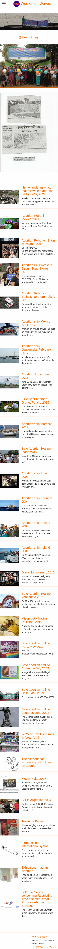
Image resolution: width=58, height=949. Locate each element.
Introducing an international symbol (35, 844)
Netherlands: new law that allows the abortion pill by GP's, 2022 (38, 191)
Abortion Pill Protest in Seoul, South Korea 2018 (37, 268)
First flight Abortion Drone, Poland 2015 (35, 400)
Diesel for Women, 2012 (38, 572)
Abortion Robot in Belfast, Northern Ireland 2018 (38, 297)
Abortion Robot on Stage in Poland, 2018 (39, 242)
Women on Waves (32, 3)
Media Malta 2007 (34, 778)
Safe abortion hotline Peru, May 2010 (36, 645)
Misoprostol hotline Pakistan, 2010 (34, 620)
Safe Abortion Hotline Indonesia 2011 (36, 450)
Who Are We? (39, 936)
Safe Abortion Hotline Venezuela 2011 (36, 595)
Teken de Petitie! (33, 821)
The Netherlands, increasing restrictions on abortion (37, 762)
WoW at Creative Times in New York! (38, 735)
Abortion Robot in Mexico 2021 (34, 217)
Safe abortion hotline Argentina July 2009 (36, 666)
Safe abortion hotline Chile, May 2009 (36, 691)
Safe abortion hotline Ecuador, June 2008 (36, 711)
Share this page (29, 37)
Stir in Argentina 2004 (36, 800)
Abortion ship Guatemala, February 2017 (36, 349)
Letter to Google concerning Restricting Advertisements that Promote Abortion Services (37, 898)
